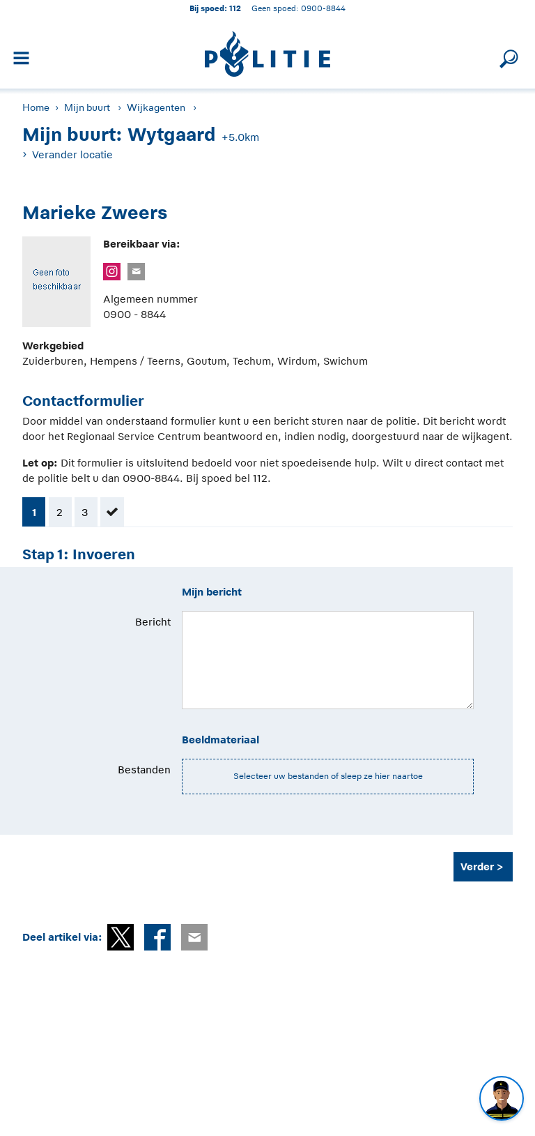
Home (35, 107)
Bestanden (144, 769)
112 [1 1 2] (235, 8)
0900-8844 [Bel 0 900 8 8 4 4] (323, 8)
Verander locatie (72, 154)
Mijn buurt (87, 107)
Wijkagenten (156, 107)
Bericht (153, 621)
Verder (477, 866)
